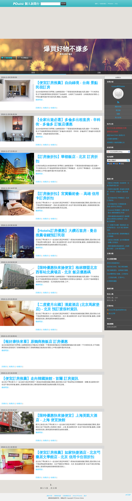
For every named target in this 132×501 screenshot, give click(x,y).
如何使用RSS (121, 310)
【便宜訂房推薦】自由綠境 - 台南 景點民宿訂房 (118, 184)
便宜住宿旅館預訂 (113, 263)
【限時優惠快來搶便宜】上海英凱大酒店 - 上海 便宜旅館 (118, 247)
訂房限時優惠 (112, 281)
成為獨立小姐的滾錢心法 (116, 142)
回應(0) (38, 108)
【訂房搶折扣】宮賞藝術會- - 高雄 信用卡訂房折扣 (117, 205)
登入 (116, 3)
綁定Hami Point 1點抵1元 (116, 135)
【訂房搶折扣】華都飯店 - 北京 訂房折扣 (118, 199)
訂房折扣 (125, 274)
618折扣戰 (103, 3)
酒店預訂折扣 (112, 266)
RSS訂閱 (112, 310)
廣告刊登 (49, 496)
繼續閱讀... (40, 100)
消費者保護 (57, 496)
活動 (99, 73)
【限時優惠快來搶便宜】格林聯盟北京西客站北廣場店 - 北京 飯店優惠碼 (118, 218)
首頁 (33, 73)
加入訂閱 (112, 313)
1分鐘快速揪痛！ (113, 139)
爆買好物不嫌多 (66, 48)
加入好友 (118, 117)
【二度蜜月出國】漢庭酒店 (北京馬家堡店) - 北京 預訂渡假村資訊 (118, 227)
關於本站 (118, 107)
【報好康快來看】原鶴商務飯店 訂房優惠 (35, 342)
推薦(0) (46, 108)
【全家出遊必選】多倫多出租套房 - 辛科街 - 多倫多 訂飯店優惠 (118, 191)
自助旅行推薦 (123, 270)
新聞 (96, 3)
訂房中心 (121, 277)
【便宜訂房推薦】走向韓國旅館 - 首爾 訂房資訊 (40, 378)
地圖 (118, 114)
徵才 (85, 496)
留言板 (118, 110)
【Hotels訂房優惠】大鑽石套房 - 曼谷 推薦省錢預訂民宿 (118, 211)
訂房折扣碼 (113, 277)
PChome (110, 3)
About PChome (77, 496)
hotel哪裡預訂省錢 (113, 274)
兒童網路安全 (67, 496)
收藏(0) (53, 108)
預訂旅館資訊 (112, 270)
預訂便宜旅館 (123, 266)
